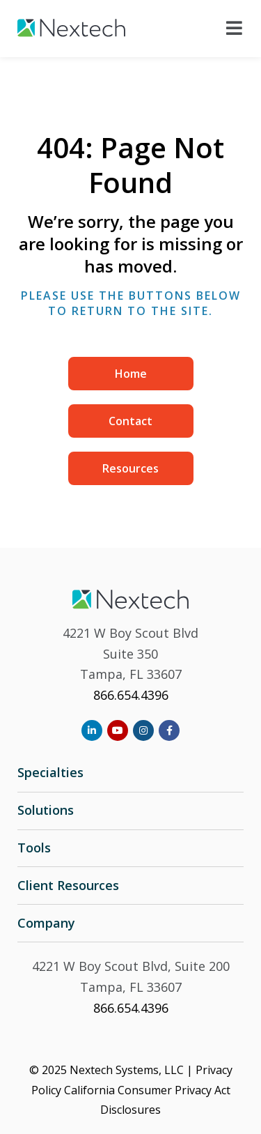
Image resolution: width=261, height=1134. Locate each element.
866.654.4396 (130, 695)
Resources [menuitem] (130, 468)
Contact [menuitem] (130, 421)
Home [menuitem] (131, 373)
